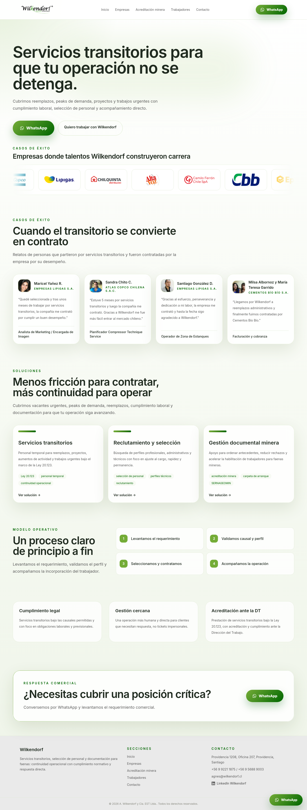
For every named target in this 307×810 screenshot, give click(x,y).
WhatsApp (271, 9)
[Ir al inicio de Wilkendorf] (37, 10)
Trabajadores (180, 9)
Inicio (105, 9)
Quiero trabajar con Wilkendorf (90, 127)
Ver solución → (29, 495)
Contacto (202, 9)
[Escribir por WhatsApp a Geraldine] (286, 800)
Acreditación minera (150, 9)
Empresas (122, 9)
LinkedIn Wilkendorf (229, 783)
